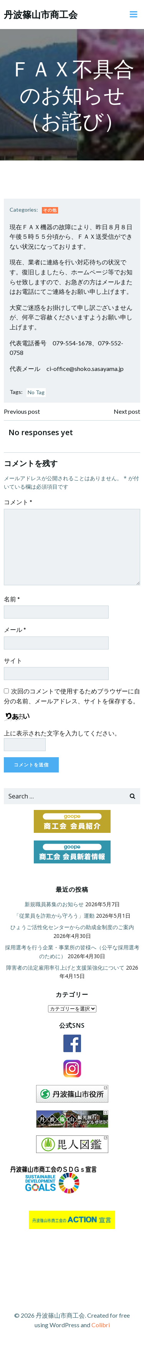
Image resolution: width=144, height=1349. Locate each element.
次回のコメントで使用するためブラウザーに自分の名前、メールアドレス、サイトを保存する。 (72, 695)
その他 (50, 209)
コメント (18, 501)
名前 (12, 598)
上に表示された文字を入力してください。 (62, 733)
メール (15, 629)
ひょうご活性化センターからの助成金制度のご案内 (72, 927)
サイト (13, 660)
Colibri (100, 1324)
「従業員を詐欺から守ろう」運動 (54, 915)
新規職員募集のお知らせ (54, 904)
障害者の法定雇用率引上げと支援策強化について (65, 967)
